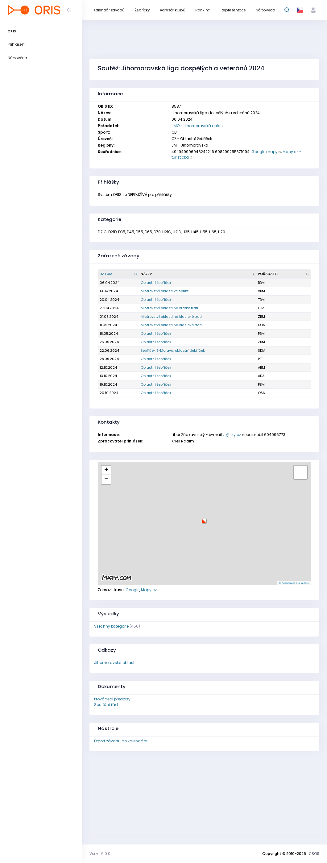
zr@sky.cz (232, 434)
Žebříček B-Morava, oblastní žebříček (173, 350)
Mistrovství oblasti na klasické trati (171, 316)
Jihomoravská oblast (114, 662)
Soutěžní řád (106, 704)
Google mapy (264, 151)
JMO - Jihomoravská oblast (198, 125)
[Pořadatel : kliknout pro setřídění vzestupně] (283, 274)
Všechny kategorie (111, 626)
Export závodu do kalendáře (120, 741)
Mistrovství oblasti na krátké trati (169, 307)
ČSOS (314, 853)
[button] (204, 519)
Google (132, 589)
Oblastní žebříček (156, 282)
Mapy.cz (149, 589)
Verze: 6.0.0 (99, 853)
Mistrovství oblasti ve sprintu (166, 290)
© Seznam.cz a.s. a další (294, 583)
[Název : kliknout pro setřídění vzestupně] (197, 274)
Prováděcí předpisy (112, 699)
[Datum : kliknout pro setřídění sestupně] (118, 274)
